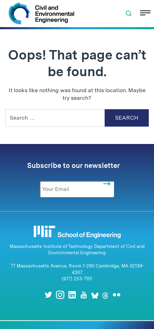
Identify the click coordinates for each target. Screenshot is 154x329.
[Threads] (105, 295)
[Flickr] (116, 295)
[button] (128, 13)
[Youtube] (84, 295)
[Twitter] (48, 295)
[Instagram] (60, 295)
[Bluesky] (94, 295)
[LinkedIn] (72, 295)
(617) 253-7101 (77, 278)
